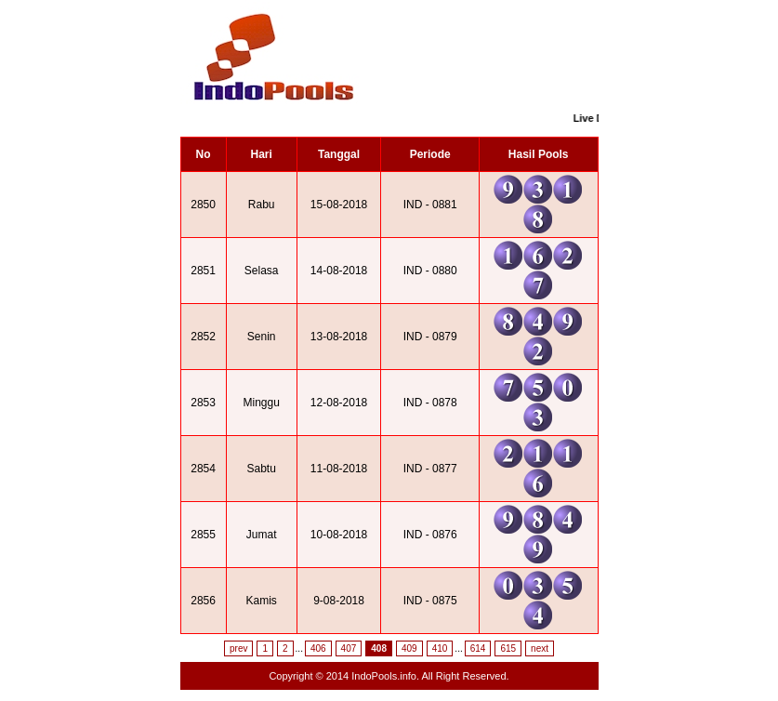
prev (238, 648)
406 (318, 648)
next (539, 648)
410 (440, 648)
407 (349, 648)
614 (478, 648)
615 (508, 648)
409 (409, 648)
